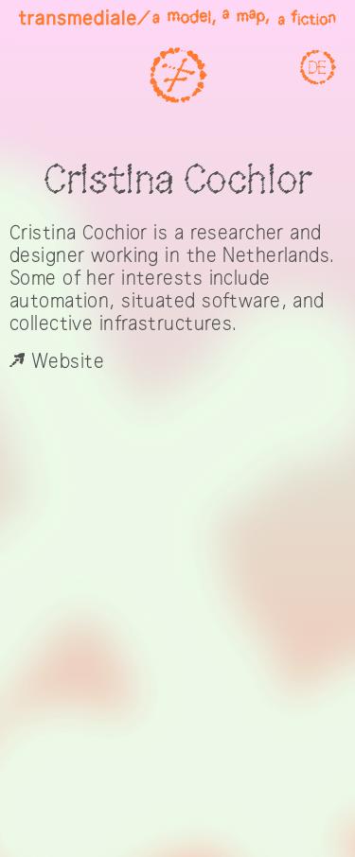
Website (56, 361)
